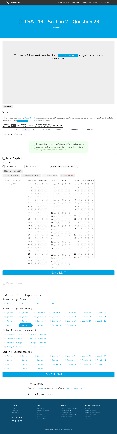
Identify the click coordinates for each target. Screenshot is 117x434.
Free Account (23, 121)
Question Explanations (42, 411)
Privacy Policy (58, 430)
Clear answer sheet (11, 176)
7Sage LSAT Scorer (31, 118)
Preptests (39, 415)
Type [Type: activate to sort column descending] (25, 126)
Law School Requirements (92, 413)
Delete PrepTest (67, 176)
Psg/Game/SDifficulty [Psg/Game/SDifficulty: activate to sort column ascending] (88, 125)
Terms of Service (67, 430)
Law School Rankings (91, 411)
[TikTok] (16, 421)
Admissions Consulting (68, 415)
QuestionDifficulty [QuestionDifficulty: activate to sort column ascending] (73, 125)
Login (95, 3)
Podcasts (87, 417)
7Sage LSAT (13, 2)
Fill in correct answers (31, 176)
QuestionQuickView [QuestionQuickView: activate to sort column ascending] (11, 125)
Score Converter (40, 417)
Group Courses (66, 413)
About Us (15, 411)
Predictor (87, 409)
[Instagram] (18, 421)
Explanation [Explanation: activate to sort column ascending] (105, 126)
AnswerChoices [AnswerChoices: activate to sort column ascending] (46, 125)
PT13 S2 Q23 (12, 129)
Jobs (13, 409)
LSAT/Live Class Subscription (69, 409)
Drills (38, 413)
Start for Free (105, 3)
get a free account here (73, 388)
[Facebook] (21, 421)
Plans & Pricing (63, 3)
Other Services (86, 3)
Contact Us (15, 413)
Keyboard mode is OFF (12, 171)
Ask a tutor (7, 107)
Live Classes (40, 409)
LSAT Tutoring (66, 411)
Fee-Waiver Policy (41, 419)
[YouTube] (13, 421)
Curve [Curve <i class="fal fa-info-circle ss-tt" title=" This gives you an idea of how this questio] (63, 126)
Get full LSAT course (58, 374)
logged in (41, 388)
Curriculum (75, 3)
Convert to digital (50, 176)
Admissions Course (90, 415)
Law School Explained (67, 417)
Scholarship (88, 419)
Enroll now (67, 55)
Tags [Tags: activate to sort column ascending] (33, 126)
